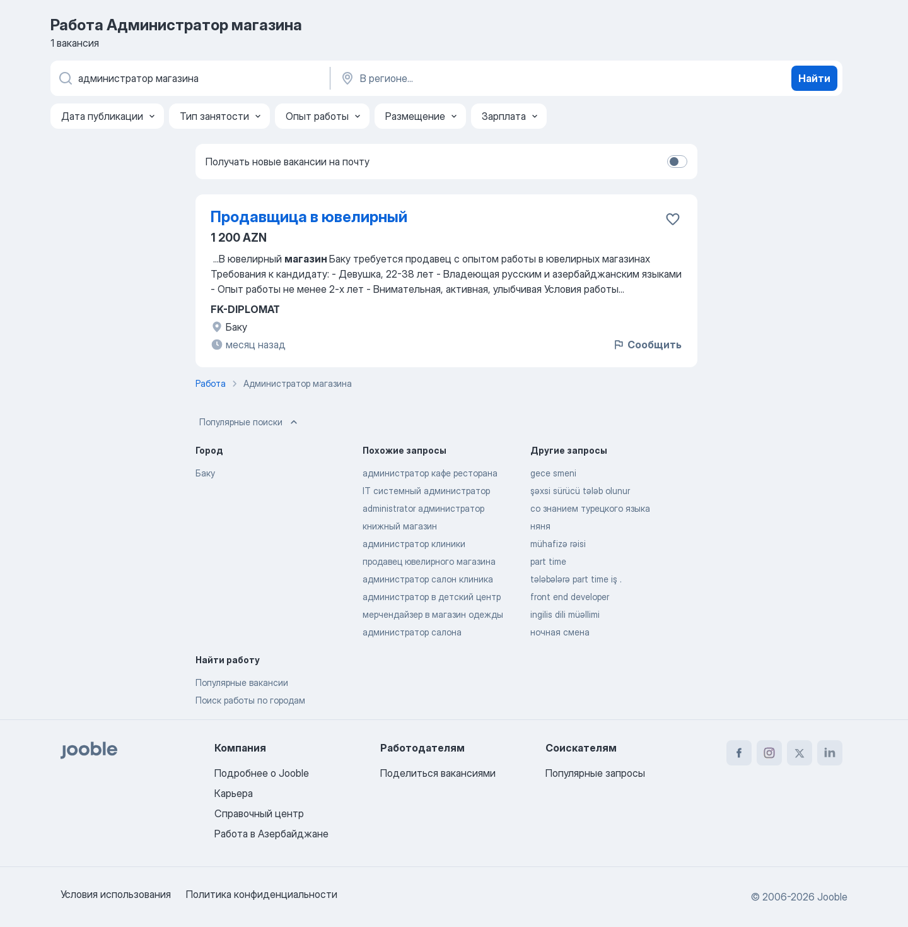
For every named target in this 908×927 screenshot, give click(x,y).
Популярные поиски (249, 422)
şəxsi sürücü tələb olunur (580, 490)
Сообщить (647, 344)
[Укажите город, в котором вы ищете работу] (471, 78)
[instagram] (769, 752)
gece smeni (553, 473)
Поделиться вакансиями (438, 773)
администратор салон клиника (428, 579)
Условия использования (116, 894)
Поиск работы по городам (250, 700)
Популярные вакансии (241, 682)
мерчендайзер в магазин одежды (433, 614)
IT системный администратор (426, 490)
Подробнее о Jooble (261, 773)
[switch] (677, 161)
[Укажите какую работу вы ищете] (189, 78)
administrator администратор (423, 508)
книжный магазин (400, 526)
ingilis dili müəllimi (565, 614)
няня (540, 526)
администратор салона (412, 632)
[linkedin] (829, 752)
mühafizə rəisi (558, 543)
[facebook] (739, 752)
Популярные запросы (595, 773)
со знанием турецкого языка (590, 508)
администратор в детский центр (432, 596)
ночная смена (560, 632)
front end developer (569, 596)
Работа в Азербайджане (271, 833)
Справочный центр (259, 813)
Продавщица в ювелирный (309, 217)
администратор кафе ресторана (430, 473)
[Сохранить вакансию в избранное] (673, 219)
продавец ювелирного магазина (429, 561)
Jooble (832, 896)
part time (548, 561)
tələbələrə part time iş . (576, 579)
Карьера (233, 793)
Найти (814, 78)
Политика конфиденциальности (261, 894)
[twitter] (799, 752)
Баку (205, 473)
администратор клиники (414, 543)
